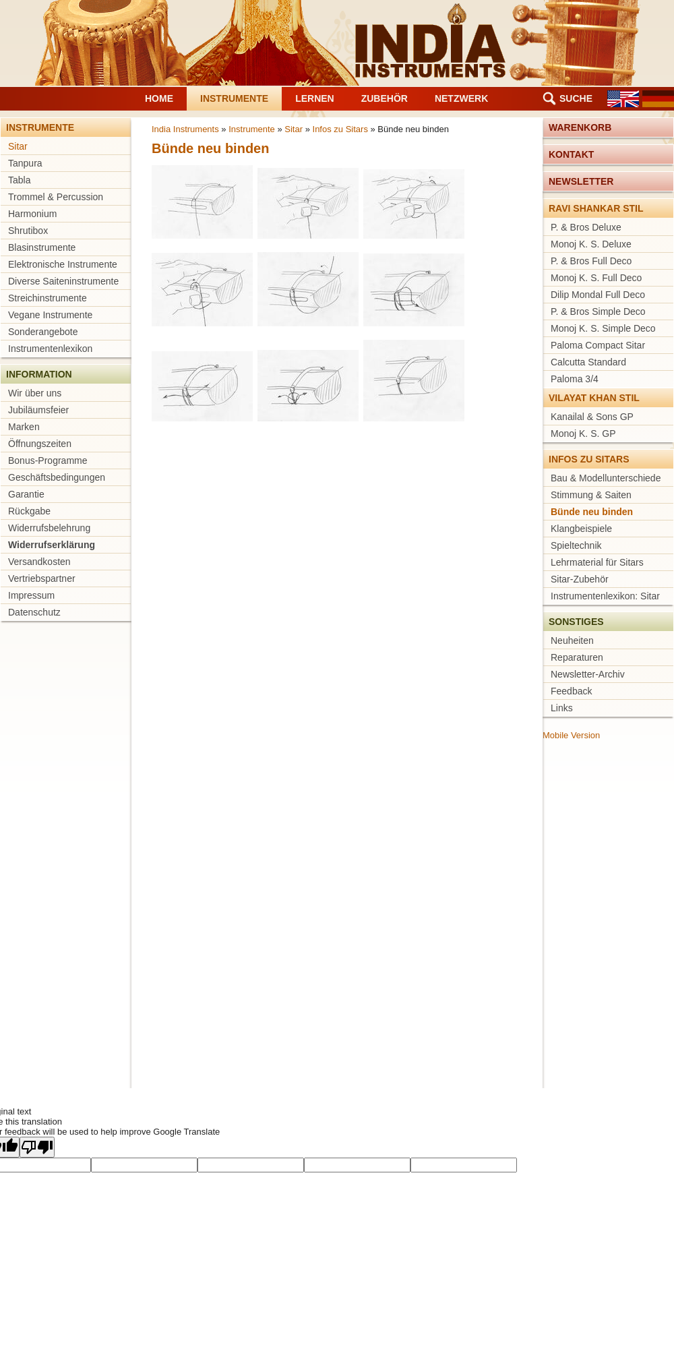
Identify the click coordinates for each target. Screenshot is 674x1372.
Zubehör (384, 98)
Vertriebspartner (41, 578)
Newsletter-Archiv (588, 674)
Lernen (314, 98)
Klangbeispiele (581, 528)
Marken (24, 426)
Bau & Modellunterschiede (606, 478)
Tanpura (25, 163)
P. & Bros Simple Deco (598, 311)
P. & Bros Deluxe (586, 227)
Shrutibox (28, 230)
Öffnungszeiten (39, 443)
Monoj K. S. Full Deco (596, 277)
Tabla (19, 180)
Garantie (26, 494)
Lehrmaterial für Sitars (597, 562)
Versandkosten (39, 561)
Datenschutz (34, 612)
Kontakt (571, 154)
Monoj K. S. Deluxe (591, 244)
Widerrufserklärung (51, 544)
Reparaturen (577, 657)
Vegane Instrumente (50, 314)
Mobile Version (571, 735)
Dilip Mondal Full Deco (598, 294)
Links (562, 708)
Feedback (571, 691)
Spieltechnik (576, 545)
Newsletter (581, 181)
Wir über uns (34, 393)
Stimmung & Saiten (591, 494)
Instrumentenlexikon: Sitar (605, 596)
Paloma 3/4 (575, 379)
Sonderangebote (43, 331)
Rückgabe (29, 511)
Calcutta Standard (588, 362)
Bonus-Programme (48, 460)
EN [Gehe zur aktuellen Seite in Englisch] (623, 99)
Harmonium (32, 213)
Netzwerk (461, 98)
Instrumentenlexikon (50, 348)
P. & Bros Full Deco (591, 261)
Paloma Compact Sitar (598, 345)
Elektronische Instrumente (62, 264)
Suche (575, 98)
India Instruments (185, 129)
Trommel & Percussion (55, 196)
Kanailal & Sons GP (592, 416)
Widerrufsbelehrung (49, 528)
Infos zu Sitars (340, 129)
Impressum (31, 595)
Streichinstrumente (47, 298)
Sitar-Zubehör (580, 579)
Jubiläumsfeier (38, 410)
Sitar (18, 146)
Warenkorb (580, 127)
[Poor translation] (37, 1147)
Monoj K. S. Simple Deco (603, 328)
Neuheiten (572, 640)
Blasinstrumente (41, 247)
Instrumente (234, 98)
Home (159, 98)
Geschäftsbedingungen (56, 477)
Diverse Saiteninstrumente (63, 281)
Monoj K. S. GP (583, 433)
